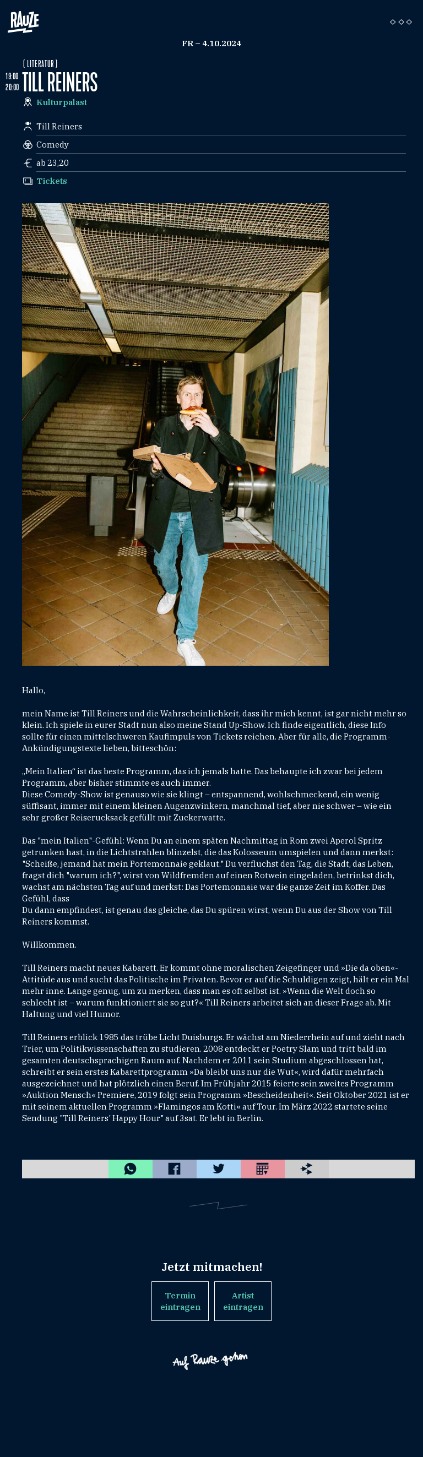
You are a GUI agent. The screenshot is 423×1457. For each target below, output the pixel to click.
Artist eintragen (243, 1301)
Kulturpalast (61, 102)
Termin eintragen (180, 1301)
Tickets (51, 181)
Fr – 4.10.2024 (211, 43)
